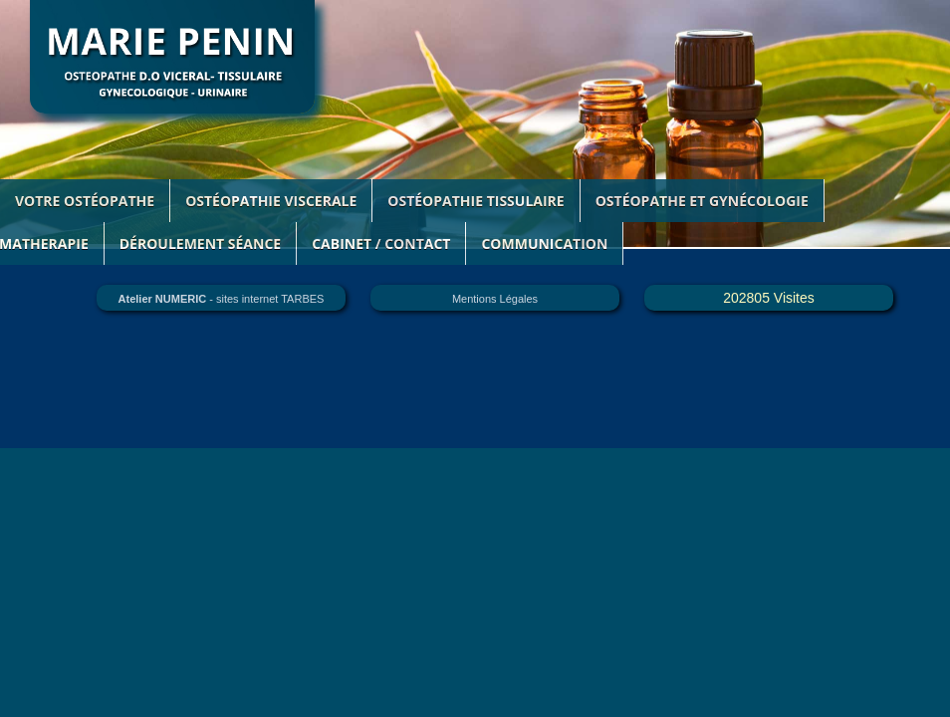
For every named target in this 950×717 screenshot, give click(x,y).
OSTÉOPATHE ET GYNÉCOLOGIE (702, 200)
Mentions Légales (495, 299)
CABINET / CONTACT (381, 243)
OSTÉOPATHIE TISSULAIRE (475, 200)
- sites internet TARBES (222, 299)
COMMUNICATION (544, 243)
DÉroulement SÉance (200, 243)
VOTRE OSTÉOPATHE (84, 200)
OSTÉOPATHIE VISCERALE (270, 200)
